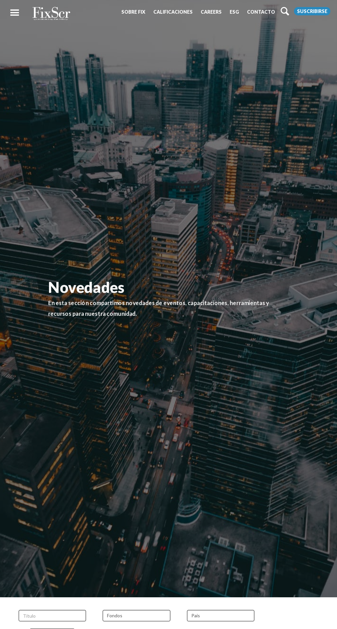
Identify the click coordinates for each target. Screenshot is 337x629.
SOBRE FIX (133, 12)
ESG (234, 12)
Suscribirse (312, 11)
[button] (133, 12)
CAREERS (211, 12)
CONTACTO (261, 12)
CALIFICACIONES (173, 12)
